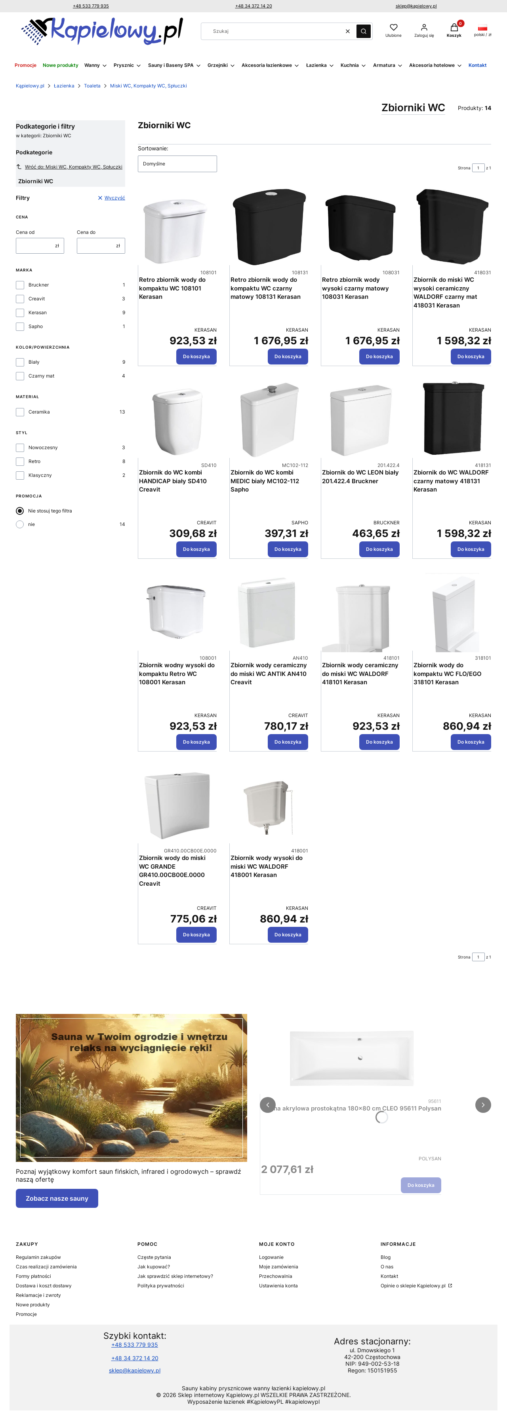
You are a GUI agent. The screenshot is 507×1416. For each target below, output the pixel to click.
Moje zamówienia (278, 1267)
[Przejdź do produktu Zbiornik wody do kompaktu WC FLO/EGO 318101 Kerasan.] (452, 612)
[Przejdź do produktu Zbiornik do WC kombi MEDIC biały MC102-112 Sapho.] (269, 419)
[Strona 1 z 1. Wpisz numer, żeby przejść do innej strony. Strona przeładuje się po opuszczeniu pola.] (478, 167)
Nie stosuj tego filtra (50, 511)
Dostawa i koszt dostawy (44, 1286)
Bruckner (39, 285)
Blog (386, 1257)
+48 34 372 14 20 (253, 6)
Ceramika (39, 412)
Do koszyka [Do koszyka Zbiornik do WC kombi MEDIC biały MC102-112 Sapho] (287, 549)
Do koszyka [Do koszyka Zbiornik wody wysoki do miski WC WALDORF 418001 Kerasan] (287, 935)
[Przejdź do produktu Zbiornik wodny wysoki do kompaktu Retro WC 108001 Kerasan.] (178, 612)
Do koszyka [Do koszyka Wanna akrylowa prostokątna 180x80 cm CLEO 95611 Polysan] (421, 1185)
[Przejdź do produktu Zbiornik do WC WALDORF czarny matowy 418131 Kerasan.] (452, 419)
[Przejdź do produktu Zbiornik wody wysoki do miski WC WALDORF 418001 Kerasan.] (269, 805)
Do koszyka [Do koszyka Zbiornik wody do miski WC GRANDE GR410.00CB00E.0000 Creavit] (196, 935)
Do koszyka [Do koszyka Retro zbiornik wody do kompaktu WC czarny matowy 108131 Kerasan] (287, 356)
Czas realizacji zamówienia (46, 1267)
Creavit (37, 299)
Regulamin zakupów (38, 1257)
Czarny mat (41, 376)
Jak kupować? (153, 1267)
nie (31, 524)
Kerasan (38, 312)
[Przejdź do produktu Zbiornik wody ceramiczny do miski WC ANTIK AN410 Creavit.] (269, 612)
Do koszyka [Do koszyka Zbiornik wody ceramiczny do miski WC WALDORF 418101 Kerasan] (379, 742)
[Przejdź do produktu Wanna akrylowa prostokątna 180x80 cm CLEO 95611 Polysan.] (351, 1055)
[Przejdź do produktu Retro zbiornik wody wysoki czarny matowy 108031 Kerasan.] (361, 227)
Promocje (26, 1314)
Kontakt (389, 1276)
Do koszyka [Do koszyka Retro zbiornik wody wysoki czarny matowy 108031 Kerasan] (379, 356)
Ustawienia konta (278, 1286)
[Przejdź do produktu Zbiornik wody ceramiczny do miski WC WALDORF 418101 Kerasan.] (361, 612)
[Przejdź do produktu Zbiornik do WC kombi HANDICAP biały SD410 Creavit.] (178, 419)
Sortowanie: (153, 148)
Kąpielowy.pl (30, 86)
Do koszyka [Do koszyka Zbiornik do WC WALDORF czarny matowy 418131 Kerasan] (470, 549)
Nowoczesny (43, 447)
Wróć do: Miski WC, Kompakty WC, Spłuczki (69, 166)
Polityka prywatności (160, 1286)
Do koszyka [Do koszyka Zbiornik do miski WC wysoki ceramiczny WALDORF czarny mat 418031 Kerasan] (470, 356)
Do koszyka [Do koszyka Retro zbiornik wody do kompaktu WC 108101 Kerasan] (196, 356)
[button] (363, 31)
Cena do (86, 232)
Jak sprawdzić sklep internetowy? (175, 1276)
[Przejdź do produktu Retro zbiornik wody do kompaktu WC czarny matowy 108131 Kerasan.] (269, 227)
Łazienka (64, 86)
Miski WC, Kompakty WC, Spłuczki (148, 86)
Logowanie (271, 1257)
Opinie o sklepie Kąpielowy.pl (414, 1286)
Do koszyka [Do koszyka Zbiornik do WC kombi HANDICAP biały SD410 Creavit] (196, 549)
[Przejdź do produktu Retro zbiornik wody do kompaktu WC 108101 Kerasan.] (178, 227)
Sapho (36, 326)
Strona (464, 167)
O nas (387, 1267)
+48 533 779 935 (91, 6)
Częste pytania (154, 1257)
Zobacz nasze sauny (57, 1198)
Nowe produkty (33, 1305)
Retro (34, 461)
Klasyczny (40, 475)
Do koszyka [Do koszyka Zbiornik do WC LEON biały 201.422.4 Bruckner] (379, 549)
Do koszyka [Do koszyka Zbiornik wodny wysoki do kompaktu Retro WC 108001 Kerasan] (196, 742)
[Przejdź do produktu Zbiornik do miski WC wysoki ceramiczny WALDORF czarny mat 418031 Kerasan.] (452, 227)
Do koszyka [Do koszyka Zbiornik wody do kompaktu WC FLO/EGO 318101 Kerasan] (470, 742)
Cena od (25, 232)
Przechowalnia (275, 1276)
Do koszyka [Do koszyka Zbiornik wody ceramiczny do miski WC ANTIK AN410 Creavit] (287, 742)
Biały (34, 362)
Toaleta (92, 86)
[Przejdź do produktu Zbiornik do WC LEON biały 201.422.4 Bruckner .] (361, 419)
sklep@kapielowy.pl (416, 6)
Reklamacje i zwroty (38, 1295)
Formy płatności (33, 1276)
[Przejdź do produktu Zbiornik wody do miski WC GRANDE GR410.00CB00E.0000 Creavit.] (178, 805)
